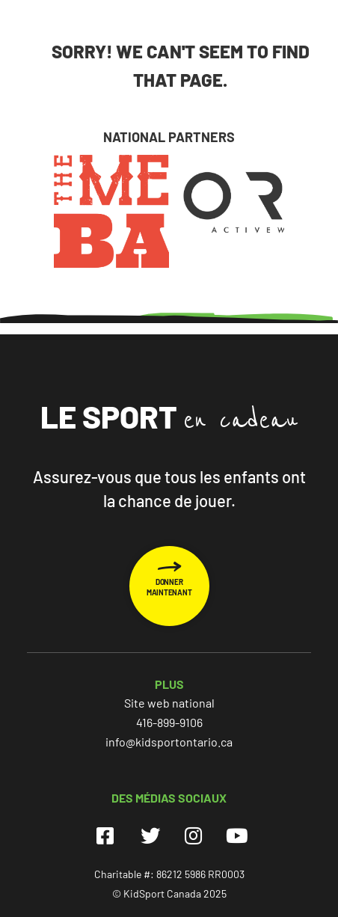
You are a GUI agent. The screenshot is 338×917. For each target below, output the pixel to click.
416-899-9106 (169, 722)
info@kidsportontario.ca (169, 741)
